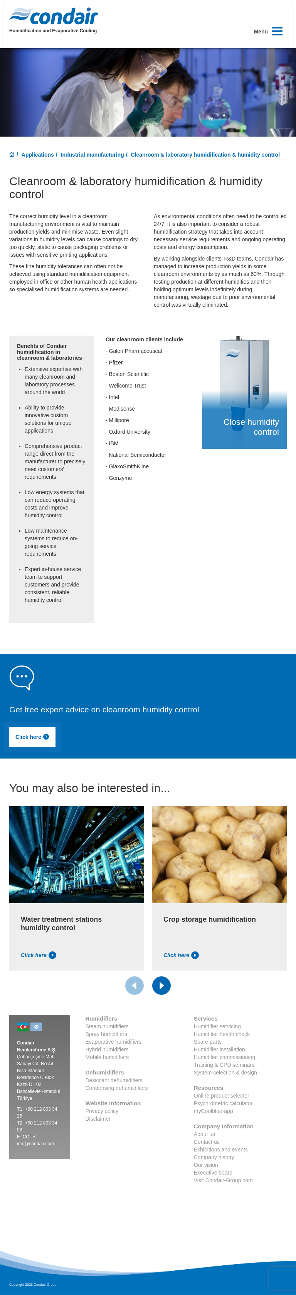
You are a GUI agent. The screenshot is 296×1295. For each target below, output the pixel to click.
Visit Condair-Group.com (223, 1180)
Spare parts (208, 1042)
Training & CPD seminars (224, 1065)
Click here (32, 737)
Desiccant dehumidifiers (114, 1080)
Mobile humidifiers (107, 1057)
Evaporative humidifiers (114, 1042)
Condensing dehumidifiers (117, 1088)
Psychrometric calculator (223, 1103)
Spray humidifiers (106, 1034)
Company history (214, 1157)
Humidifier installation (219, 1049)
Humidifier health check (222, 1034)
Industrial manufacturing (92, 155)
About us (204, 1134)
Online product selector (221, 1096)
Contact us (207, 1142)
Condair (53, 16)
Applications (38, 155)
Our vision (206, 1165)
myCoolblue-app (213, 1111)
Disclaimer (98, 1119)
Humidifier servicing (217, 1026)
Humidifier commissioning (225, 1057)
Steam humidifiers (107, 1026)
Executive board (213, 1173)
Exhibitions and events (221, 1149)
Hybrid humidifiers (107, 1049)
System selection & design (225, 1072)
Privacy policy (102, 1111)
